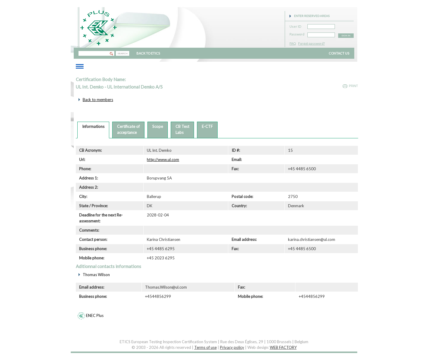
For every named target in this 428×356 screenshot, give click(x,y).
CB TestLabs (182, 129)
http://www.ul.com (163, 159)
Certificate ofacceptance (128, 129)
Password (297, 33)
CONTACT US (339, 53)
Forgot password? (311, 43)
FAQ (293, 43)
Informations (93, 126)
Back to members (98, 99)
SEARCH (122, 53)
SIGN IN (345, 35)
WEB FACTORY (283, 347)
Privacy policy (232, 347)
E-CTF (207, 126)
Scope (157, 126)
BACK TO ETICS (148, 53)
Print (353, 86)
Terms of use (205, 347)
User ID (295, 25)
